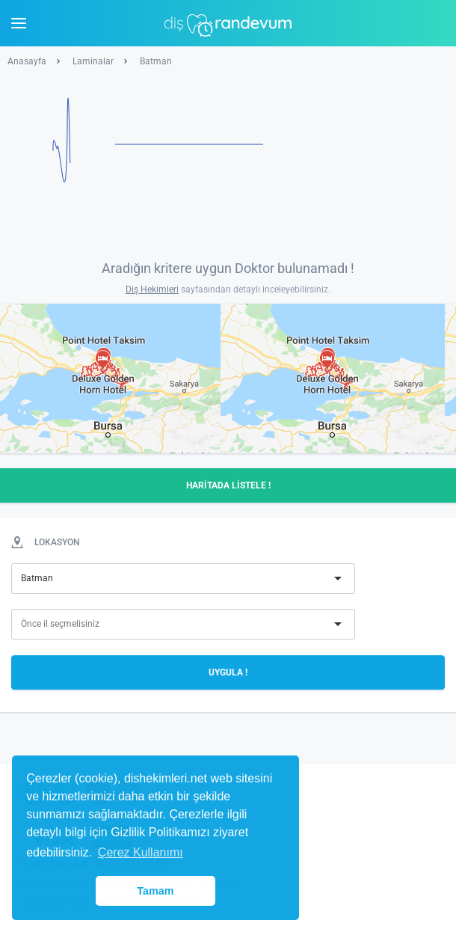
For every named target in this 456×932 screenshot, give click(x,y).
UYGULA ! (228, 672)
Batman (156, 61)
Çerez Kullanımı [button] (140, 852)
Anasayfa (26, 61)
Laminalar (93, 61)
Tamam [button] (155, 891)
